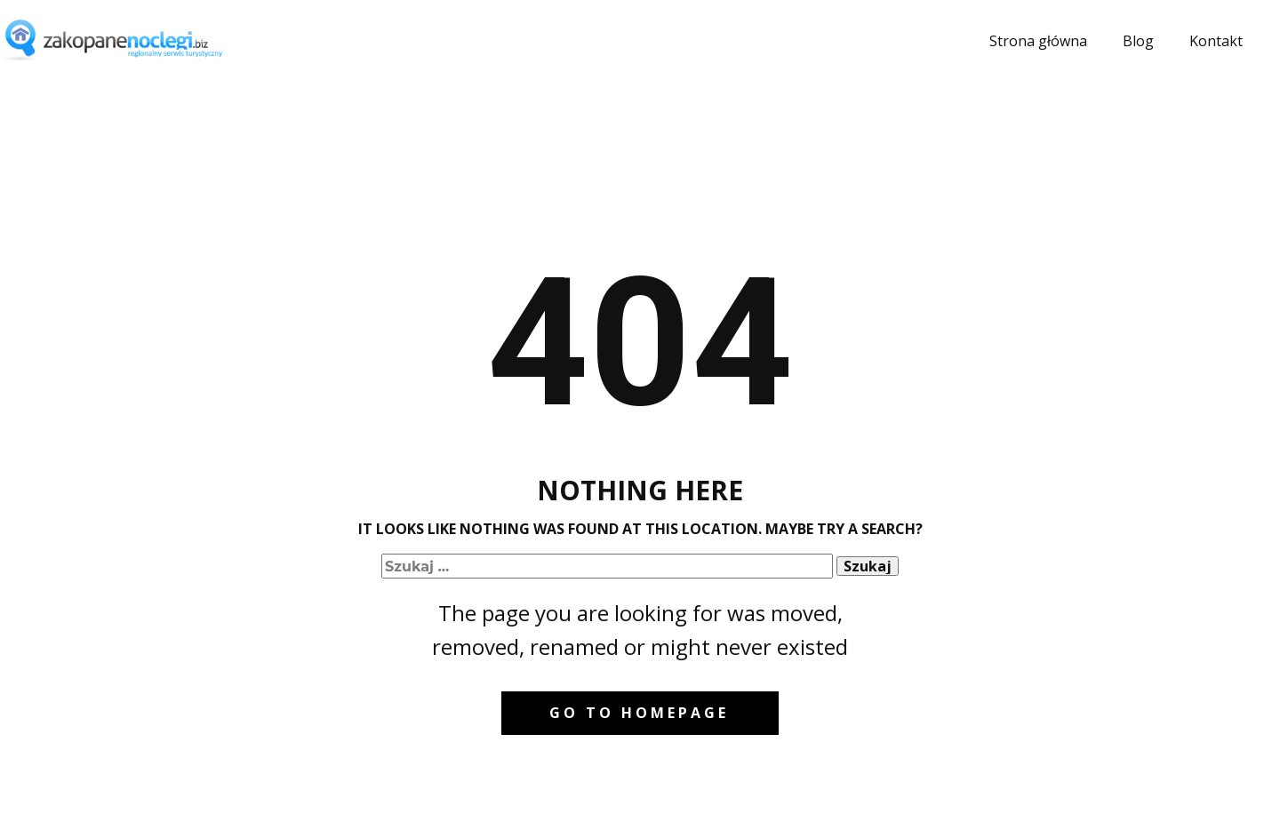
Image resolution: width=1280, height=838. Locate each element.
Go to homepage (639, 712)
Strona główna (1038, 41)
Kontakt (1216, 41)
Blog (1138, 41)
